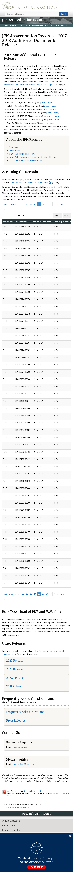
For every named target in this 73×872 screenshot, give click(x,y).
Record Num (21, 221)
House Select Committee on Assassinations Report (32, 157)
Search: (20, 215)
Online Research (11, 821)
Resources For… (10, 825)
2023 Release (14, 669)
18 (50, 204)
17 (47, 204)
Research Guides (11, 830)
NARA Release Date (42, 221)
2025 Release (14, 660)
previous (13, 204)
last (4, 209)
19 (54, 204)
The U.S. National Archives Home (29, 5)
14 (35, 204)
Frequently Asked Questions (25, 712)
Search (63, 14)
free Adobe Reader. (33, 791)
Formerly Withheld (62, 221)
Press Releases (16, 720)
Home (4, 25)
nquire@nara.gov (21, 746)
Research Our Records (18, 25)
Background (14, 150)
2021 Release (14, 686)
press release (46, 102)
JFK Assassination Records (40, 25)
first (5, 204)
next (63, 204)
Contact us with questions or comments (18, 807)
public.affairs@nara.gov (23, 764)
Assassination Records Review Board (25, 160)
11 (23, 204)
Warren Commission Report (22, 153)
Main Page (13, 146)
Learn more (36, 867)
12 (27, 204)
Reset (66, 215)
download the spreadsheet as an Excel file (29, 182)
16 (43, 204)
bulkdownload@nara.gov (34, 631)
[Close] (70, 836)
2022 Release (15, 678)
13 (31, 204)
